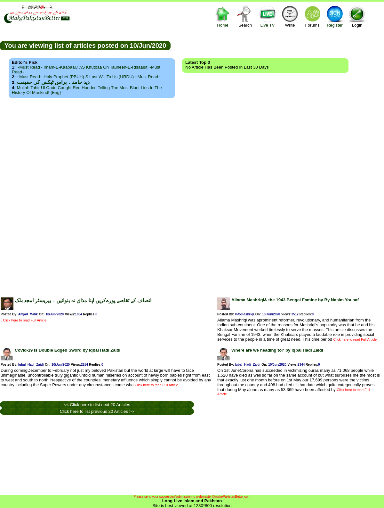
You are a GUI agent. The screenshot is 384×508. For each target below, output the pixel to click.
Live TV (268, 16)
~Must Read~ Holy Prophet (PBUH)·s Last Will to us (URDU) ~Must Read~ (89, 76)
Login (357, 16)
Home (223, 16)
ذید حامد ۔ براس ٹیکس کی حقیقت (53, 82)
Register (335, 16)
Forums (312, 16)
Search (245, 16)
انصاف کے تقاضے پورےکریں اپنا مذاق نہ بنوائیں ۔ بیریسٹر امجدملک (83, 300)
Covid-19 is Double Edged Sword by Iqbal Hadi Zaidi (67, 350)
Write (290, 16)
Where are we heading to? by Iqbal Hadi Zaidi (277, 350)
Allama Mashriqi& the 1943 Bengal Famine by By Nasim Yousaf (295, 299)
